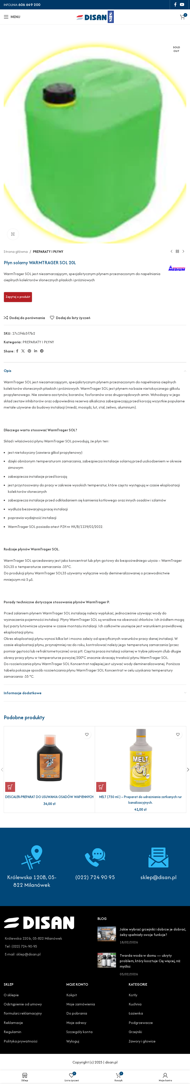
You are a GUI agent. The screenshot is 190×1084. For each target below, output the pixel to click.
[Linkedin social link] (36, 351)
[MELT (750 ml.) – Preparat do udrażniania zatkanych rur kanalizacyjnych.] (140, 760)
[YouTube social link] (182, 4)
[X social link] (23, 351)
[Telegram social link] (42, 351)
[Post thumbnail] (106, 936)
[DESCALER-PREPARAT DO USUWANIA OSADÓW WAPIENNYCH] (49, 760)
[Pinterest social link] (29, 351)
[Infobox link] (95, 863)
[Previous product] (171, 252)
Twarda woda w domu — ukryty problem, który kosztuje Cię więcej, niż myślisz (150, 961)
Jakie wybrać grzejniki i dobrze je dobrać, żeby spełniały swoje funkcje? (153, 932)
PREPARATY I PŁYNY (48, 251)
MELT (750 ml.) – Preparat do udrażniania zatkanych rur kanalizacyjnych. (140, 799)
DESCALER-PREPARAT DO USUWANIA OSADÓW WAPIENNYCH (49, 799)
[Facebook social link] (175, 4)
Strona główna (16, 251)
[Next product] (183, 252)
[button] (10, 787)
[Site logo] (95, 16)
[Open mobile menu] (12, 17)
